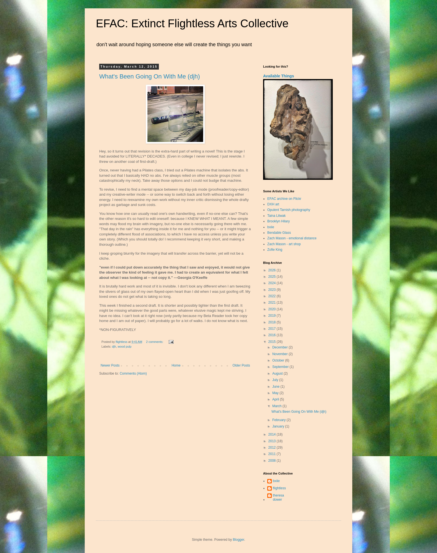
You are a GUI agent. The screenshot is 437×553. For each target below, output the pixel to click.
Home (176, 365)
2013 (272, 441)
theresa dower (278, 497)
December (280, 347)
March (277, 406)
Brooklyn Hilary (278, 221)
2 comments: (155, 341)
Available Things (278, 76)
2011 (272, 454)
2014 (272, 434)
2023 (272, 290)
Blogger (238, 540)
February (279, 420)
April (276, 399)
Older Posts (241, 365)
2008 (272, 461)
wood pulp (124, 346)
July (275, 380)
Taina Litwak (276, 216)
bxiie (270, 227)
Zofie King (274, 250)
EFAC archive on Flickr (284, 199)
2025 (272, 277)
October (278, 360)
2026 (272, 270)
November (280, 354)
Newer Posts (110, 365)
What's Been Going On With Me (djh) (149, 76)
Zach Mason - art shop (284, 244)
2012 (272, 447)
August (278, 373)
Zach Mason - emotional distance (292, 238)
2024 (272, 283)
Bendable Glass (279, 233)
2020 (272, 309)
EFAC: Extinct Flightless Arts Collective (192, 23)
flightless (279, 488)
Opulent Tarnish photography (288, 210)
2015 (272, 342)
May (276, 393)
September (281, 367)
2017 (272, 329)
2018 (272, 322)
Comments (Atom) (133, 373)
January (278, 426)
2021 (272, 302)
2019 (272, 316)
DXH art (273, 204)
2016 (272, 335)
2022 (272, 296)
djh (114, 346)
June (276, 387)
